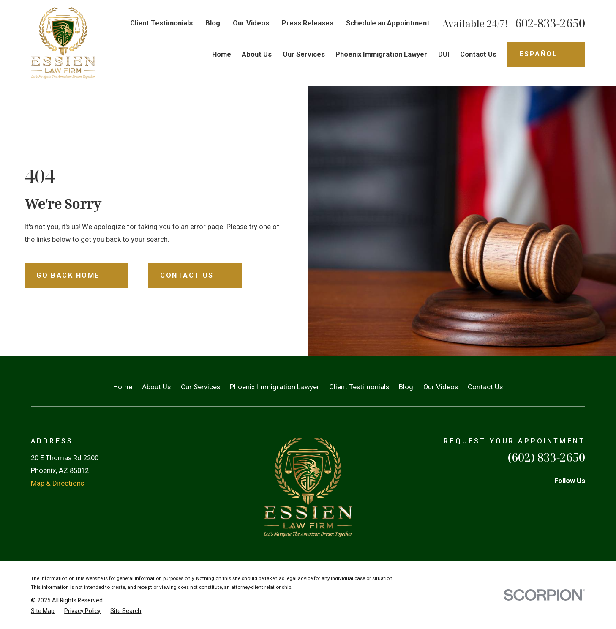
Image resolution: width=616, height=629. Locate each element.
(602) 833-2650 (546, 457)
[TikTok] (510, 498)
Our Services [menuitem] (304, 54)
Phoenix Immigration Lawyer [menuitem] (381, 54)
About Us (156, 387)
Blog (212, 23)
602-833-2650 (550, 23)
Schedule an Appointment (388, 23)
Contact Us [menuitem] (478, 54)
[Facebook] (533, 498)
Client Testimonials (161, 23)
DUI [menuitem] (444, 54)
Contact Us (485, 387)
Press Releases (307, 23)
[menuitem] (43, 611)
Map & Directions (57, 483)
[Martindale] (557, 498)
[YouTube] (580, 498)
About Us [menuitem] (257, 54)
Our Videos (251, 23)
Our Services (200, 387)
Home (122, 387)
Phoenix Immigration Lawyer (274, 387)
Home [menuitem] (221, 54)
